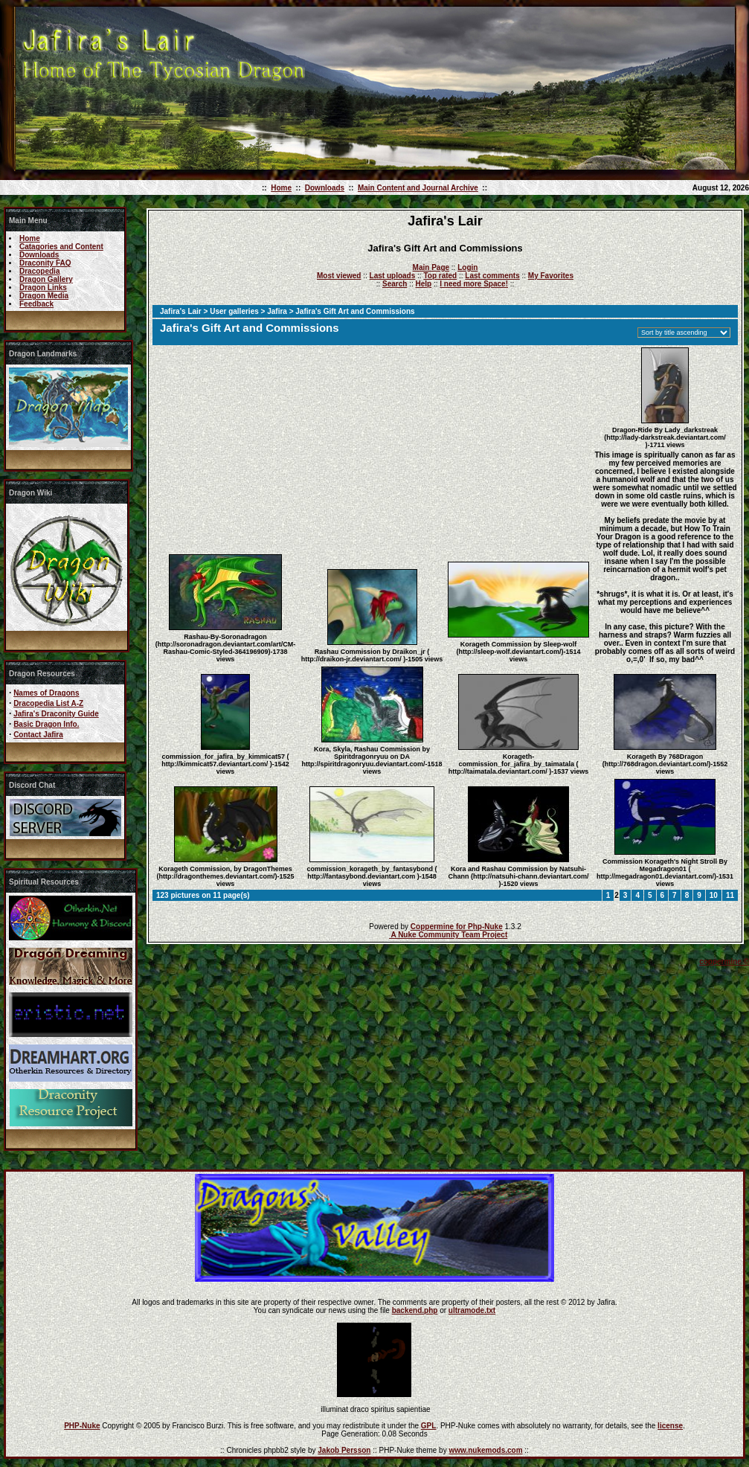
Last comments (492, 276)
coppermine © (724, 961)
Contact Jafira (38, 735)
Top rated (440, 276)
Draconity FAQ (45, 263)
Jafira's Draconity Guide (56, 714)
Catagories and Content (61, 247)
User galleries (234, 311)
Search (394, 284)
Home (281, 188)
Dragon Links (43, 287)
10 (714, 895)
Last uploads (393, 276)
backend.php (415, 1310)
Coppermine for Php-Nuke (457, 926)
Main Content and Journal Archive (418, 188)
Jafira (277, 311)
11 (730, 895)
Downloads (324, 188)
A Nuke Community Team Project (448, 935)
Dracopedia (39, 271)
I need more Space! (474, 284)
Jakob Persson (344, 1450)
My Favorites (550, 276)
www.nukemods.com (485, 1450)
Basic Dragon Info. (46, 724)
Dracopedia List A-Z (48, 703)
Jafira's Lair (181, 311)
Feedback (36, 304)
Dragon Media (43, 296)
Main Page (431, 267)
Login (467, 267)
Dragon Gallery (46, 279)
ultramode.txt (472, 1310)
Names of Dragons (46, 693)
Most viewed (339, 276)
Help (423, 284)
